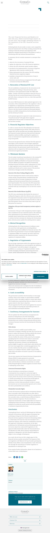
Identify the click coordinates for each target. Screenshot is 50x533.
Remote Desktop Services (25, 530)
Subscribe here (24, 502)
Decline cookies (9, 276)
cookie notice (24, 263)
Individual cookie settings (40, 271)
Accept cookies (40, 276)
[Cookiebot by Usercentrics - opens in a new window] (43, 255)
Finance (10, 482)
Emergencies (25, 527)
